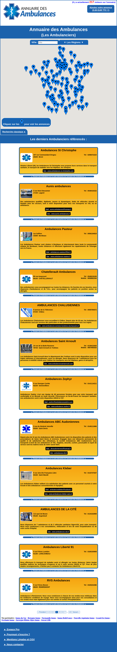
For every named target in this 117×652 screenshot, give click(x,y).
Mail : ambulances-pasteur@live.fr (58, 252)
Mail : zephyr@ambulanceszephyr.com (59, 402)
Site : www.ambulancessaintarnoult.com (58, 364)
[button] (79, 86)
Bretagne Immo (34, 618)
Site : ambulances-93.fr (58, 453)
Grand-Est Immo (103, 618)
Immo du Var (21, 618)
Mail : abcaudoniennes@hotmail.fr (58, 448)
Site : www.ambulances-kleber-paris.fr (58, 494)
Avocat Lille (46, 620)
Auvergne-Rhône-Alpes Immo (28, 620)
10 (70, 612)
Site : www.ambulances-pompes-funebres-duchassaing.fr (58, 326)
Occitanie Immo (8, 620)
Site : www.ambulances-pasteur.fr (58, 256)
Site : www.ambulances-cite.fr (58, 532)
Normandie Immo (49, 618)
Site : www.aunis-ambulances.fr (58, 214)
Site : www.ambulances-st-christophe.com (58, 171)
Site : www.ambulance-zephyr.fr (58, 406)
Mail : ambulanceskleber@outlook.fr (59, 489)
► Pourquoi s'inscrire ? (17, 634)
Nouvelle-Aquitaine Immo (84, 618)
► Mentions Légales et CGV (19, 639)
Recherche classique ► (14, 132)
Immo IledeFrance (64, 618)
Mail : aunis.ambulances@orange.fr (58, 209)
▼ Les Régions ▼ (74, 42)
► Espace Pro (11, 629)
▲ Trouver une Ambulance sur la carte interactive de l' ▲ (58, 176)
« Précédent (42, 612)
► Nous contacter (14, 644)
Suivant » (76, 612)
